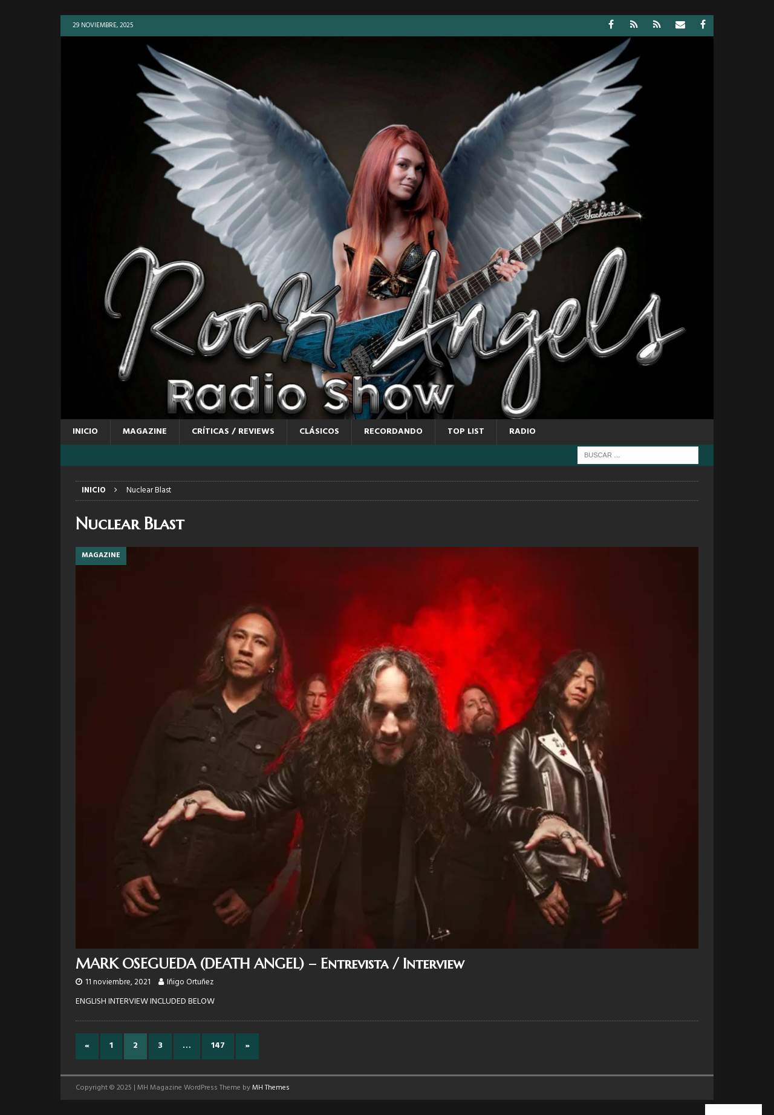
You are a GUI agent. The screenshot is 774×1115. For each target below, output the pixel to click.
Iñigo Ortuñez (190, 982)
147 (218, 1046)
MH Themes (271, 1088)
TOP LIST (465, 432)
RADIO (522, 432)
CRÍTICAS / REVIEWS (233, 432)
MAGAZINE (145, 432)
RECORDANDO (393, 432)
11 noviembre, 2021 (118, 982)
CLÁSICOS (319, 432)
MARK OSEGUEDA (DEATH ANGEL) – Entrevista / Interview (270, 964)
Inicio (85, 432)
